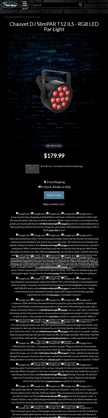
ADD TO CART (54, 195)
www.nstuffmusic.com (92, 378)
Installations (18, 383)
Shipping (54, 358)
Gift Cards (54, 373)
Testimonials (54, 378)
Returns (54, 363)
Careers (18, 363)
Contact (18, 358)
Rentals (18, 378)
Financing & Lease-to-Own (54, 353)
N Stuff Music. (13, 413)
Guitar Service (19, 387)
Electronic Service (19, 392)
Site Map (54, 383)
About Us (19, 353)
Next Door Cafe (19, 368)
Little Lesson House (19, 373)
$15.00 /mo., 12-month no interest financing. (54, 169)
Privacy (54, 368)
